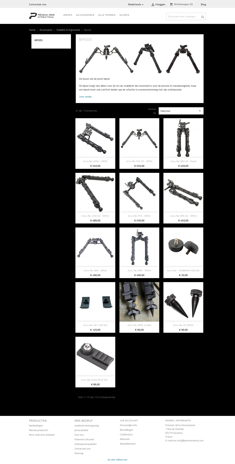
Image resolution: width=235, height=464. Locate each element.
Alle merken (107, 14)
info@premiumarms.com (190, 440)
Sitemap (78, 453)
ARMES (67, 14)
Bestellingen (126, 430)
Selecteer (181, 111)
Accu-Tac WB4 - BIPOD (95, 270)
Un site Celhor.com (117, 459)
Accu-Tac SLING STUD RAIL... (95, 379)
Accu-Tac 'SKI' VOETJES (95, 325)
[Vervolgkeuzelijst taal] (136, 4)
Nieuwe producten (38, 430)
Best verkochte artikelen (42, 435)
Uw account (129, 420)
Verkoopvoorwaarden (85, 444)
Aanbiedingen (36, 425)
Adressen (125, 439)
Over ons (79, 435)
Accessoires (85, 14)
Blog (203, 4)
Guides (124, 14)
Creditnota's (126, 434)
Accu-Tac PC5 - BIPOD (139, 215)
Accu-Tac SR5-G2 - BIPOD (183, 215)
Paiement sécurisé (84, 439)
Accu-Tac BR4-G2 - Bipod (183, 161)
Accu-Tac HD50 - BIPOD (95, 161)
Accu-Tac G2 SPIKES (183, 325)
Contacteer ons (37, 4)
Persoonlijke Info (128, 425)
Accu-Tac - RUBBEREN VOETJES (183, 270)
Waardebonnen (128, 444)
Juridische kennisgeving (86, 425)
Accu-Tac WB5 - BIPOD (139, 270)
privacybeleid (81, 430)
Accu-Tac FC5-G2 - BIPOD (139, 161)
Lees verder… (86, 96)
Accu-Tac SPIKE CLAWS (139, 325)
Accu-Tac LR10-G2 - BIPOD (95, 215)
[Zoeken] (186, 16)
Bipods (39, 40)
